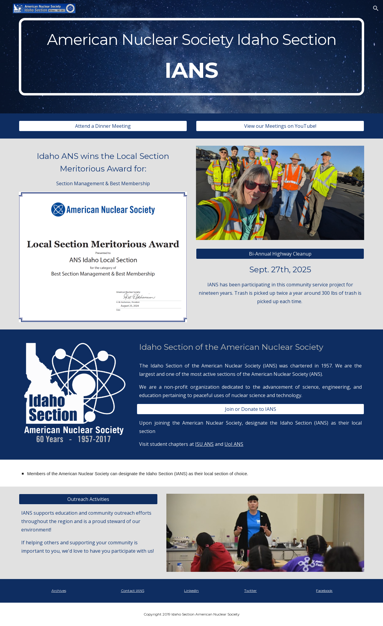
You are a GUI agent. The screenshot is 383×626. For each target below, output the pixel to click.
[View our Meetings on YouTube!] (280, 126)
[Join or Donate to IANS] (250, 409)
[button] (376, 8)
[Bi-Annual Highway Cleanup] (280, 254)
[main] (191, 56)
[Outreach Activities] (88, 499)
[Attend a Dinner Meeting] (103, 126)
